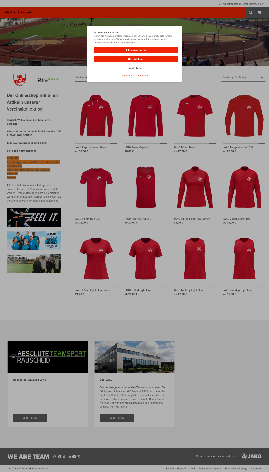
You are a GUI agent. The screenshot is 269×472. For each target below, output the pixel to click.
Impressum (142, 75)
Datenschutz (127, 75)
